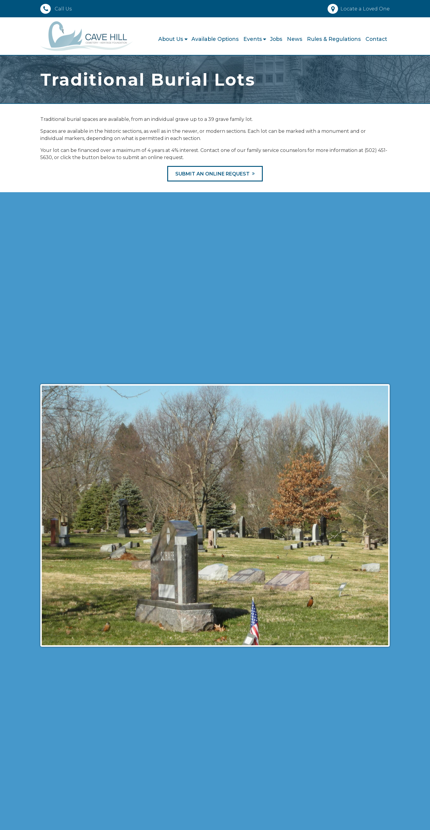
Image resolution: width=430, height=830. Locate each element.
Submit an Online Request (212, 174)
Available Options (215, 39)
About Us (170, 39)
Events (252, 39)
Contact (376, 39)
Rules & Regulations (334, 39)
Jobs (276, 39)
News (294, 39)
